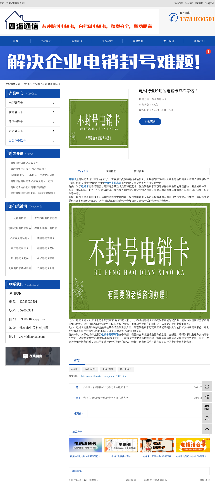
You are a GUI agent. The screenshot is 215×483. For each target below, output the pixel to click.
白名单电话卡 (52, 84)
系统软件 (107, 41)
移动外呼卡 (16, 121)
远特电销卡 (19, 218)
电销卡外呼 (107, 369)
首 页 (27, 84)
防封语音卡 (16, 131)
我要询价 (150, 121)
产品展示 (46, 41)
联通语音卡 (16, 112)
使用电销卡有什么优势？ (85, 480)
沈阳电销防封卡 (45, 238)
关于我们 (168, 41)
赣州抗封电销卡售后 (19, 228)
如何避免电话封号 (20, 238)
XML (212, 3)
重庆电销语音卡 (19, 248)
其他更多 (138, 41)
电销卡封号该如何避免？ (24, 163)
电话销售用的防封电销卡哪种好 (28, 187)
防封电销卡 (125, 369)
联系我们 (199, 41)
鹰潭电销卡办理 (45, 268)
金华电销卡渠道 (45, 258)
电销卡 (74, 369)
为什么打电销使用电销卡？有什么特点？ (105, 398)
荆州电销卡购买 (19, 258)
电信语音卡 (16, 102)
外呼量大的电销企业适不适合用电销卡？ (105, 387)
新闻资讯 (76, 41)
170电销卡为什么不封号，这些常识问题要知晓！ (34, 175)
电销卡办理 (90, 369)
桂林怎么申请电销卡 (155, 480)
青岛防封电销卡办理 (45, 218)
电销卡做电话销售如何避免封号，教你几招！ (34, 181)
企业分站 (189, 3)
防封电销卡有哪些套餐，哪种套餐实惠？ (33, 193)
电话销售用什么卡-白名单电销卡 (29, 169)
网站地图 (199, 3)
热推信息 (179, 3)
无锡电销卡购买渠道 (19, 268)
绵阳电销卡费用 (45, 248)
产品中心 (37, 84)
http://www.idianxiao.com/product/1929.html (104, 376)
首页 (15, 41)
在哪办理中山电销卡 (45, 228)
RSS (207, 3)
